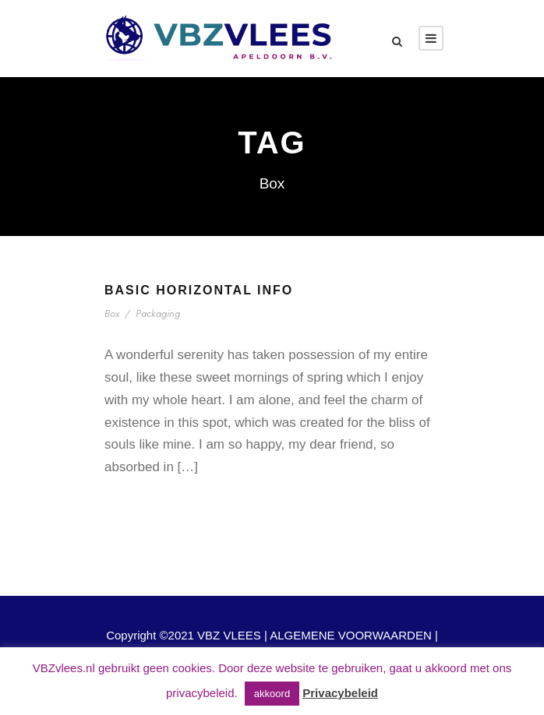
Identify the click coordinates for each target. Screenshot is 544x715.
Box (111, 313)
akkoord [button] (272, 693)
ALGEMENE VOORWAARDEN (351, 635)
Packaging (158, 313)
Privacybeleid (340, 692)
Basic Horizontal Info (198, 290)
